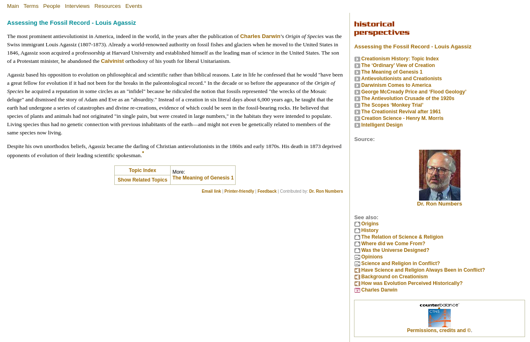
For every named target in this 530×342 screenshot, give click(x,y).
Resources (107, 6)
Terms (31, 6)
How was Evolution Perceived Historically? (412, 283)
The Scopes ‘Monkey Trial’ (392, 105)
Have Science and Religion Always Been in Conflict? (423, 270)
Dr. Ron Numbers (326, 191)
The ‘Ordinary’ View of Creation (398, 65)
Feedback (267, 191)
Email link (211, 191)
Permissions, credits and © (439, 330)
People (51, 6)
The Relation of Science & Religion (402, 237)
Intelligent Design (381, 125)
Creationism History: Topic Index (399, 59)
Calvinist (112, 61)
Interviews (77, 6)
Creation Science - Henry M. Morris (402, 118)
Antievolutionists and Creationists (401, 78)
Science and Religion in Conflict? (400, 263)
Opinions (372, 257)
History (369, 230)
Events (133, 6)
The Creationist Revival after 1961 (401, 112)
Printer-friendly (239, 191)
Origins (369, 224)
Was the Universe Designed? (395, 250)
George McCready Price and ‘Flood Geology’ (413, 92)
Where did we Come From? (393, 243)
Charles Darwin (260, 36)
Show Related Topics (142, 180)
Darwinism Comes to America (396, 85)
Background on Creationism (394, 277)
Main (13, 6)
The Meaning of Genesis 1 (203, 178)
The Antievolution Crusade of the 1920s (407, 98)
